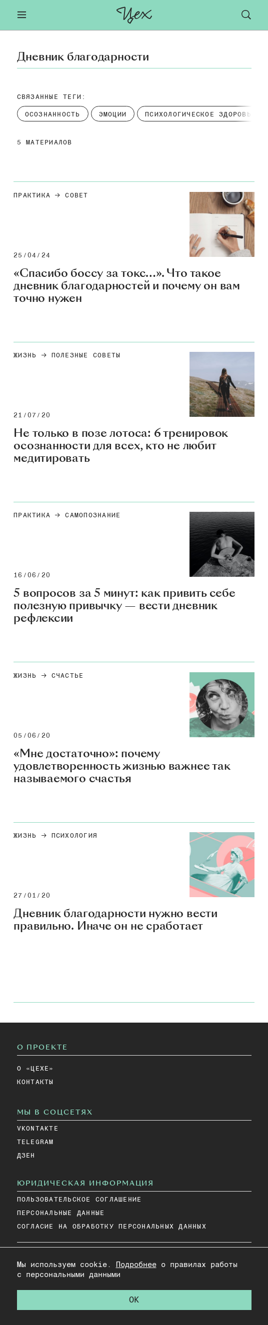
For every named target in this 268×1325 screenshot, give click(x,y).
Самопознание (92, 515)
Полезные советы (86, 355)
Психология (75, 836)
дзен (26, 1156)
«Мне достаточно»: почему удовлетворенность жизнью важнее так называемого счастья (122, 766)
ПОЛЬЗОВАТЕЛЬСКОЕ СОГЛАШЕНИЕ (79, 1200)
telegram (35, 1142)
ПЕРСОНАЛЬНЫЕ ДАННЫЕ (61, 1213)
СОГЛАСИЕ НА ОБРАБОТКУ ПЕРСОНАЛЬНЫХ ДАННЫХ (111, 1227)
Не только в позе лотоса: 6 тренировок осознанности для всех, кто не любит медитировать (121, 445)
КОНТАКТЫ (35, 1082)
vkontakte (37, 1129)
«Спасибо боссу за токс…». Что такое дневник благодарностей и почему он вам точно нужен (127, 285)
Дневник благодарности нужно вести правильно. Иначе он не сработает (116, 919)
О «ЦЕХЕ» (35, 1069)
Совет (76, 195)
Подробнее (136, 1265)
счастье (68, 676)
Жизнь (25, 355)
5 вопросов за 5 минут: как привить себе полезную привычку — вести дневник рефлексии (124, 605)
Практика (32, 195)
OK (134, 1300)
